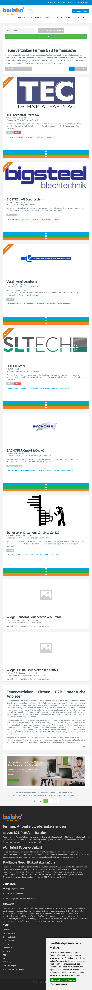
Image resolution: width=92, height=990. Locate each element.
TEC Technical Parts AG (22, 115)
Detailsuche (35, 17)
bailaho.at (42, 795)
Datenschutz (8, 948)
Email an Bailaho (9, 937)
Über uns (6, 930)
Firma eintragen (80, 11)
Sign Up (51, 2)
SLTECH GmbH (16, 366)
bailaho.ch (63, 795)
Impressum (7, 951)
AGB (4, 955)
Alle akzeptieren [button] (57, 980)
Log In (61, 2)
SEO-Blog (7, 962)
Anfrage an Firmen (10, 941)
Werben (49, 17)
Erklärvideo (21, 17)
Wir (59, 17)
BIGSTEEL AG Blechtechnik (25, 199)
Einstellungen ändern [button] (59, 984)
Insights (70, 17)
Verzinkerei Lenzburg (21, 281)
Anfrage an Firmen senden (78, 2)
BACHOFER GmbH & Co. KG (25, 450)
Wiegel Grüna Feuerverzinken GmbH (32, 670)
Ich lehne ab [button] (70, 980)
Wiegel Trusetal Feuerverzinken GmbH (33, 617)
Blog (81, 17)
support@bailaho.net (15, 889)
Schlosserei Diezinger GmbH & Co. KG (32, 532)
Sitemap (6, 959)
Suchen (46, 36)
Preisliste (6, 944)
